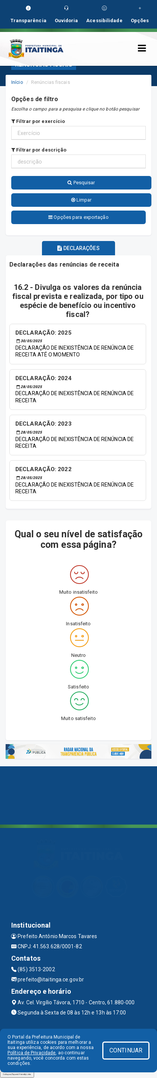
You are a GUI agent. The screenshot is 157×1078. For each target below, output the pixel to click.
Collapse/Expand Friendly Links (17, 1074)
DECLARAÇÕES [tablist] (78, 248)
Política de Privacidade (31, 1052)
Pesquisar (81, 182)
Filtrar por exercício (38, 121)
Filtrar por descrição (38, 150)
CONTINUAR (125, 1050)
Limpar (81, 200)
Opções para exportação (78, 217)
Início (17, 82)
